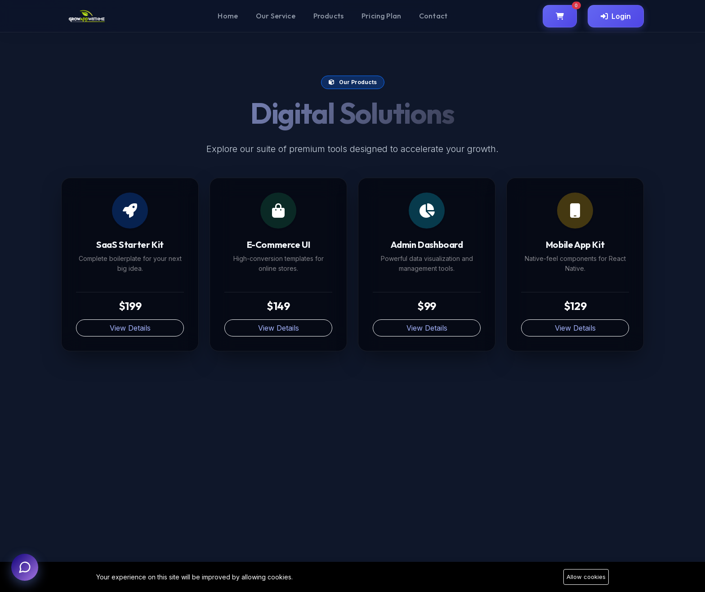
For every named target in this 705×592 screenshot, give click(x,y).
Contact (433, 15)
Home (228, 15)
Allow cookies (586, 576)
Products (328, 15)
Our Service (275, 15)
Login (616, 16)
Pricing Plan (381, 15)
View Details (130, 327)
